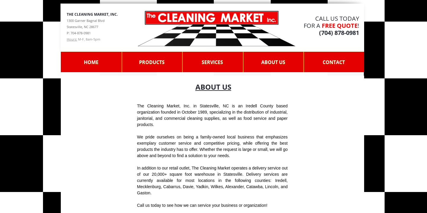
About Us (273, 62)
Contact (334, 62)
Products (152, 62)
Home (91, 62)
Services (212, 62)
